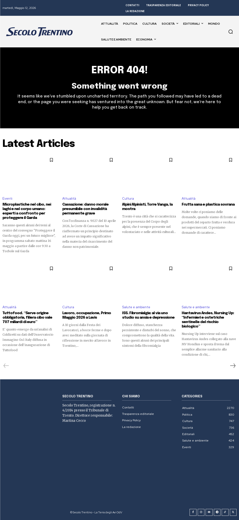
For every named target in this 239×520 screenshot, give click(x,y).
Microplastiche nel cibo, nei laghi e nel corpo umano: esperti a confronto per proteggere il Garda (26, 211)
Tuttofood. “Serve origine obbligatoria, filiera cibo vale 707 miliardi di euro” (27, 317)
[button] (231, 32)
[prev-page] (6, 365)
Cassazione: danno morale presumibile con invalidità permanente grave (85, 209)
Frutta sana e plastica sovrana (208, 205)
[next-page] (233, 365)
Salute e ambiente (136, 307)
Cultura (128, 198)
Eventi (7, 198)
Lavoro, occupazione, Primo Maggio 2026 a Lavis (86, 315)
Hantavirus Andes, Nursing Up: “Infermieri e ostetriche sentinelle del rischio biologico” (208, 319)
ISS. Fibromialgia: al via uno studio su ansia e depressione (148, 315)
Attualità (69, 198)
